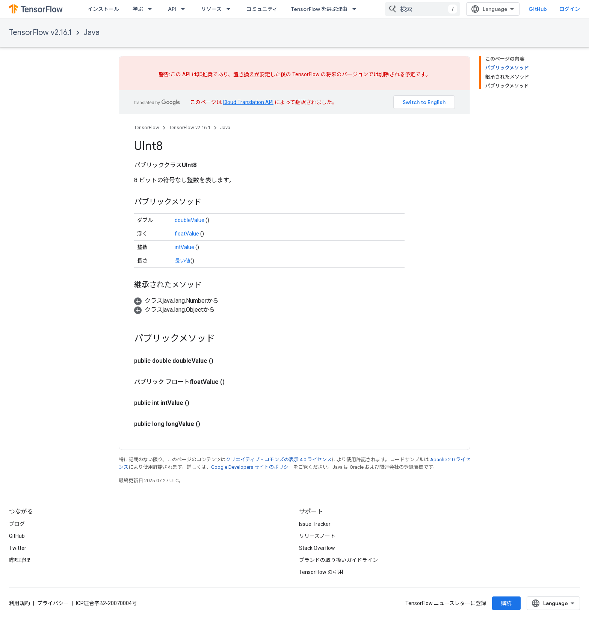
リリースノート (317, 536)
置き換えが (246, 74)
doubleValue (189, 220)
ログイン (569, 9)
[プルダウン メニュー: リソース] (231, 9)
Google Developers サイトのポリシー (252, 467)
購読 (506, 603)
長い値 (182, 261)
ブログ (17, 524)
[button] (176, 300)
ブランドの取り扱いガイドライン (338, 560)
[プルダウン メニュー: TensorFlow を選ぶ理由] (356, 9)
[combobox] (422, 9)
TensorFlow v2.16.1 (40, 32)
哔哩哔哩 (19, 560)
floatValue (187, 234)
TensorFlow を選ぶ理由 (319, 9)
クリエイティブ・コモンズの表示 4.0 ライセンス (279, 459)
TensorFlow (146, 127)
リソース (211, 9)
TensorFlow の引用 (321, 572)
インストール (103, 9)
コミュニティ (262, 9)
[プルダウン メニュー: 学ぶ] (152, 9)
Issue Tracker (315, 524)
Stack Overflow (317, 548)
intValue (184, 247)
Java (92, 32)
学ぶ (138, 9)
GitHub (538, 9)
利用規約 (19, 603)
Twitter (17, 548)
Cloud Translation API (248, 102)
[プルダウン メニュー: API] (185, 9)
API (172, 9)
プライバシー (53, 603)
